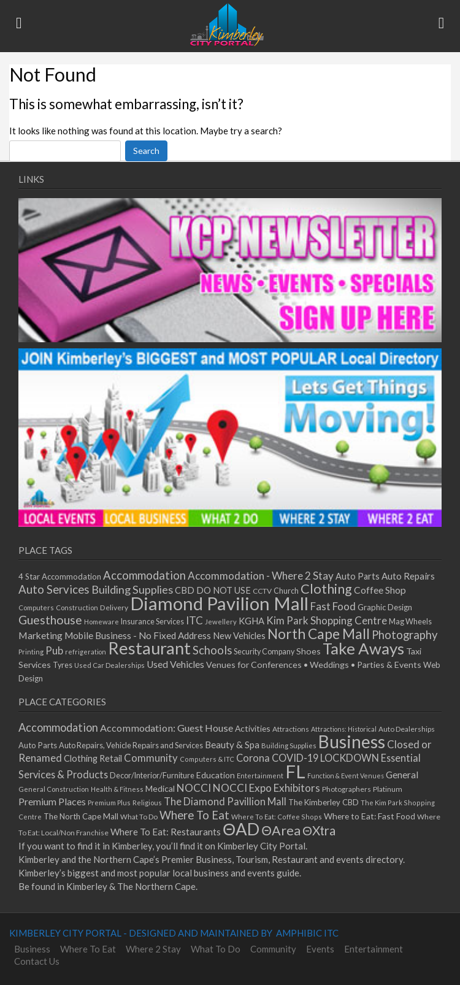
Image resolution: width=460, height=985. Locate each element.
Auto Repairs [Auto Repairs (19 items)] (408, 575)
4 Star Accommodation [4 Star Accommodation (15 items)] (59, 576)
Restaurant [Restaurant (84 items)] (149, 648)
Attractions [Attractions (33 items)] (290, 729)
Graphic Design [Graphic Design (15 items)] (385, 607)
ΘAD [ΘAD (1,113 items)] (241, 829)
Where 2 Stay (153, 948)
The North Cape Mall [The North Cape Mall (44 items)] (81, 816)
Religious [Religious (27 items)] (147, 803)
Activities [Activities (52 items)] (252, 728)
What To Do (215, 948)
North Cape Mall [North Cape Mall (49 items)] (318, 634)
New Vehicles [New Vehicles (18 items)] (239, 635)
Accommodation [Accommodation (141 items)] (58, 727)
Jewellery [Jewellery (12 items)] (221, 622)
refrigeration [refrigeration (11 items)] (85, 652)
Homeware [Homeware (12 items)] (101, 622)
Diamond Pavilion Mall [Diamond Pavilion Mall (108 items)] (219, 603)
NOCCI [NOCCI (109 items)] (194, 787)
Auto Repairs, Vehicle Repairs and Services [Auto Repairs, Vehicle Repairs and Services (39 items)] (131, 745)
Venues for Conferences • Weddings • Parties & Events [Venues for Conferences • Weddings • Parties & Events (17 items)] (313, 664)
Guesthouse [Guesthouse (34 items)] (50, 620)
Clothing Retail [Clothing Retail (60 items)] (93, 758)
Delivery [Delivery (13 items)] (114, 607)
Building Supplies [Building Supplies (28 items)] (132, 589)
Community (273, 948)
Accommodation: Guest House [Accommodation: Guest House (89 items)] (166, 728)
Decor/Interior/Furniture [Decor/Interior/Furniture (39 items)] (152, 775)
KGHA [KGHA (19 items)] (251, 620)
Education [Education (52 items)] (215, 775)
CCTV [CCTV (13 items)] (262, 591)
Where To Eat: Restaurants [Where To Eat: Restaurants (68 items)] (165, 831)
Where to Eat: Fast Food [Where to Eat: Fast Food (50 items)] (369, 816)
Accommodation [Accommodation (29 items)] (144, 575)
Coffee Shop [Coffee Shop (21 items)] (380, 590)
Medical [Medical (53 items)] (160, 788)
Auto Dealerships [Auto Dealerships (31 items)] (406, 729)
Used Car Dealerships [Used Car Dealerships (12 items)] (109, 665)
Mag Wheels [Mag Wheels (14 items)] (410, 621)
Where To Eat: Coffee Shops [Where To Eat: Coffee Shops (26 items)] (276, 817)
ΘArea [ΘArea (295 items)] (281, 830)
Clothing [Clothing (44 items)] (326, 589)
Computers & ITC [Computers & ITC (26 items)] (207, 759)
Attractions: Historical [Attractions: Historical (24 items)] (344, 729)
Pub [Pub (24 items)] (54, 650)
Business (32, 948)
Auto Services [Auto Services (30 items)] (54, 589)
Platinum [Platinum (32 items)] (387, 789)
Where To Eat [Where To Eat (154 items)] (194, 815)
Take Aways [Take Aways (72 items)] (363, 648)
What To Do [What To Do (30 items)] (139, 817)
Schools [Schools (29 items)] (212, 650)
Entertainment (373, 948)
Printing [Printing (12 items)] (31, 652)
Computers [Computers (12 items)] (36, 607)
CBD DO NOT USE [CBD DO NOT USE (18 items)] (213, 590)
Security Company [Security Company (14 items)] (264, 651)
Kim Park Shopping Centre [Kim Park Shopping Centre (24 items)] (326, 620)
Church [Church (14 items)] (286, 591)
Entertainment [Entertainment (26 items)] (260, 776)
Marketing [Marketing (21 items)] (40, 635)
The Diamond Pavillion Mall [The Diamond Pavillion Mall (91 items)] (225, 801)
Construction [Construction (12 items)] (77, 607)
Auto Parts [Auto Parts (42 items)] (37, 745)
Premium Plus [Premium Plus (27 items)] (109, 803)
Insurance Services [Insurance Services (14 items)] (152, 621)
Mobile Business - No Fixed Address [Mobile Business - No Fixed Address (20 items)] (137, 635)
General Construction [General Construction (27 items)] (53, 789)
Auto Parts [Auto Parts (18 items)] (357, 576)
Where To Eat (88, 948)
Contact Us (36, 961)
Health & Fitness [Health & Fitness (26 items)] (117, 789)
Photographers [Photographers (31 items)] (346, 789)
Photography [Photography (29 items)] (404, 635)
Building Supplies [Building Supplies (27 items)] (288, 745)
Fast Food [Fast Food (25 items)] (333, 606)
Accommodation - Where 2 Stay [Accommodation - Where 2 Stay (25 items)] (261, 575)
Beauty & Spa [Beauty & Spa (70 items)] (232, 744)
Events (320, 948)
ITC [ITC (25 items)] (194, 620)
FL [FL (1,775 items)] (295, 771)
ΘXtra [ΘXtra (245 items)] (318, 830)
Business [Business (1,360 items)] (351, 741)
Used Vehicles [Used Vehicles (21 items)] (175, 664)
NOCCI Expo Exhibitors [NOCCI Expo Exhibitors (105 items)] (266, 787)
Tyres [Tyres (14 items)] (62, 665)
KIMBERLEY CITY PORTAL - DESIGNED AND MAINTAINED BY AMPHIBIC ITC (174, 932)
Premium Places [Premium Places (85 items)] (52, 801)
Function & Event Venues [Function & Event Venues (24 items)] (345, 776)
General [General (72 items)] (402, 774)
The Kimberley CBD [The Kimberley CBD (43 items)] (323, 802)
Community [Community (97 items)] (151, 758)
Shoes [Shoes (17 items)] (308, 651)
